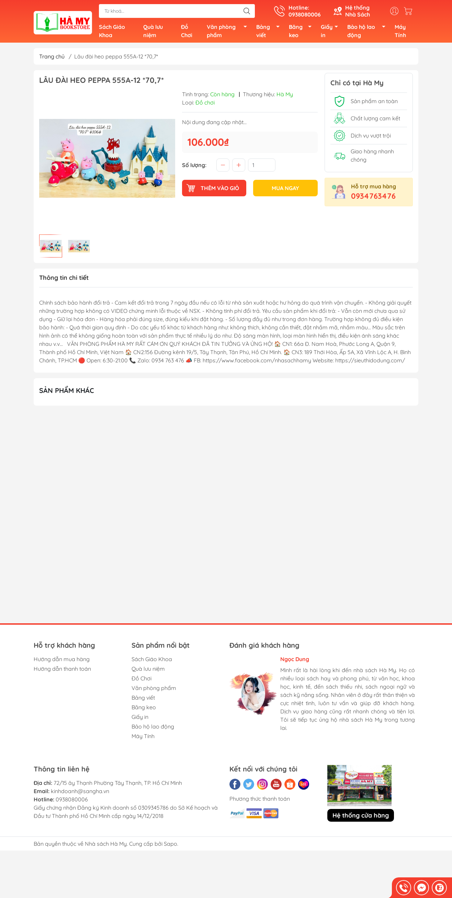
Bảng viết (269, 31)
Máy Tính (400, 31)
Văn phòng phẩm (229, 31)
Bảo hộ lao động (368, 31)
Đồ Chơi (186, 31)
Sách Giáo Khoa (112, 31)
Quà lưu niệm (153, 31)
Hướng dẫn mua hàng (62, 660)
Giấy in (331, 31)
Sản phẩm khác (66, 391)
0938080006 (72, 801)
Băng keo (302, 31)
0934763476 (373, 197)
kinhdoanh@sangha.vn (80, 792)
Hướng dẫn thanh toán (62, 670)
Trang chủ (52, 57)
